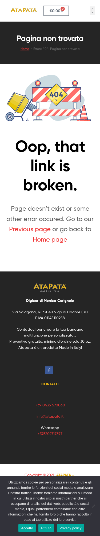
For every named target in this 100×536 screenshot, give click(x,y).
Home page (50, 239)
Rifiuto (46, 528)
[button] (92, 10)
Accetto (27, 528)
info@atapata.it (50, 416)
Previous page (30, 229)
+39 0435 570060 (50, 405)
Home (25, 49)
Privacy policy (70, 528)
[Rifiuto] (93, 506)
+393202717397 (50, 433)
